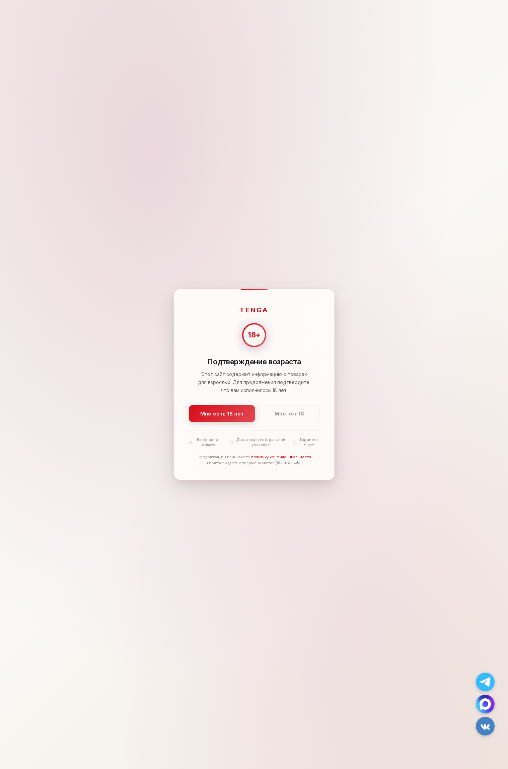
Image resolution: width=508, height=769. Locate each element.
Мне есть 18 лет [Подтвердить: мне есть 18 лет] (222, 413)
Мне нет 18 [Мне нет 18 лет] (289, 413)
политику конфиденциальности (281, 457)
